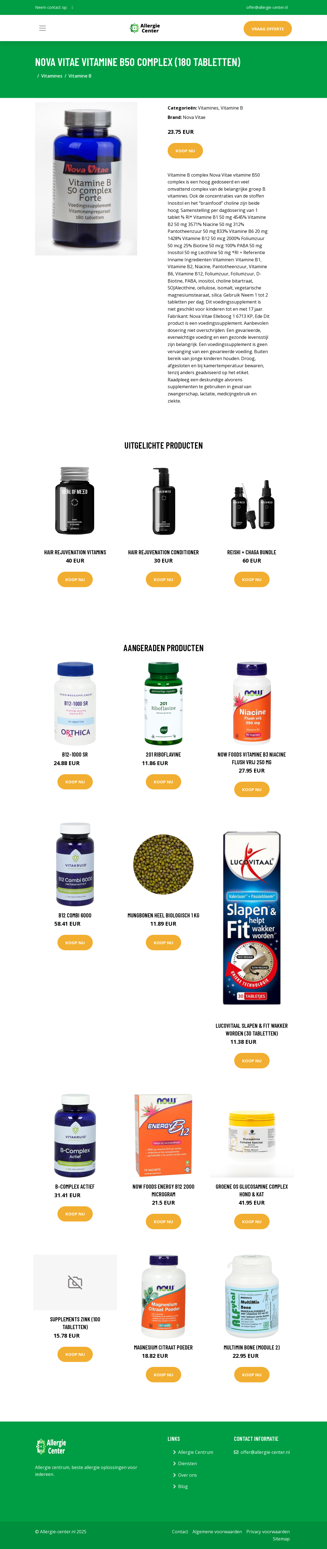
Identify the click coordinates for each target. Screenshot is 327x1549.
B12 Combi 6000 (75, 915)
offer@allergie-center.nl (267, 7)
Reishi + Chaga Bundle (251, 552)
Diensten (187, 1463)
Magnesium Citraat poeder (163, 1347)
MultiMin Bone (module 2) (252, 1347)
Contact (180, 1532)
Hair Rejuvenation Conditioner (163, 552)
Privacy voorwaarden (268, 1532)
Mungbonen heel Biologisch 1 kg (163, 915)
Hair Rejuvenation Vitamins (75, 552)
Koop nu (185, 150)
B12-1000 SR (75, 754)
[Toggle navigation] (42, 28)
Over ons (187, 1475)
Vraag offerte (268, 28)
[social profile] (72, 7)
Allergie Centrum (195, 1452)
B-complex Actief (75, 1186)
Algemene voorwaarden (217, 1532)
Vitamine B (79, 76)
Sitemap (281, 1539)
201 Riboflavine (163, 754)
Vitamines (51, 76)
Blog (183, 1486)
